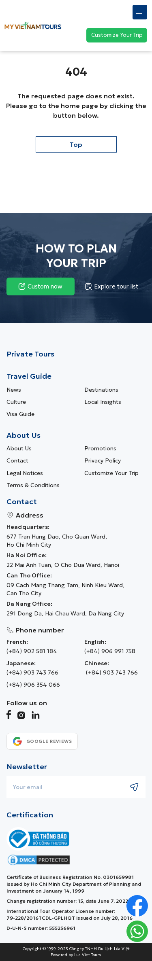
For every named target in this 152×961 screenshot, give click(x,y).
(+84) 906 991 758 (109, 651)
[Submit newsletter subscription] (135, 787)
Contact (17, 460)
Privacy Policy (102, 460)
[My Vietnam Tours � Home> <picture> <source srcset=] (32, 25)
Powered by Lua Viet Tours (76, 955)
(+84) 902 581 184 (31, 651)
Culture (16, 401)
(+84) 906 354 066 (33, 684)
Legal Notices (24, 473)
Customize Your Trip (111, 473)
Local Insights (102, 401)
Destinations (101, 389)
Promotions (100, 448)
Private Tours (30, 354)
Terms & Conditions (33, 485)
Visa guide (20, 414)
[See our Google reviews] (42, 741)
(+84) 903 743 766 (32, 672)
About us (19, 448)
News (13, 389)
